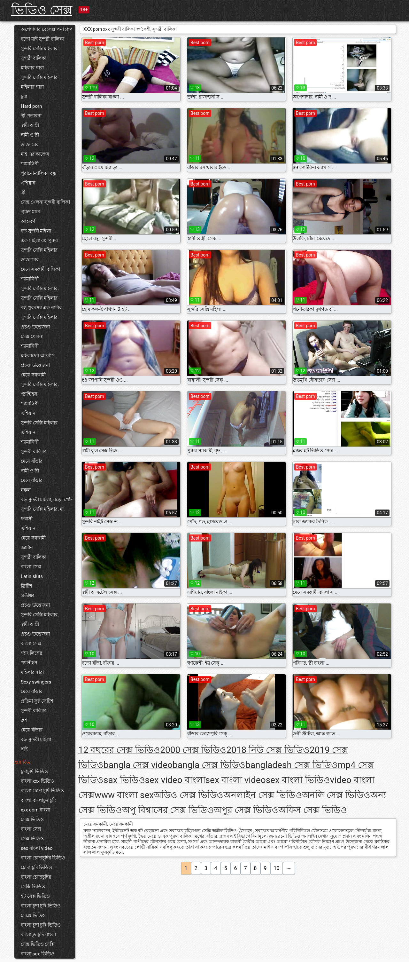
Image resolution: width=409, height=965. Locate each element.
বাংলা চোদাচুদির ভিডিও (43, 858)
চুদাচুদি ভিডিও (34, 771)
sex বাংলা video (36, 848)
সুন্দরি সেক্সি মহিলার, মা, (43, 509)
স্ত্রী (23, 192)
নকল (26, 490)
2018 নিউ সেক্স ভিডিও (268, 750)
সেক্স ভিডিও (32, 819)
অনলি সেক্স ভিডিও (336, 795)
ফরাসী (27, 519)
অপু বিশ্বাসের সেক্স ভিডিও (168, 810)
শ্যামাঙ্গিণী (30, 164)
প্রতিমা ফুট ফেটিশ (37, 701)
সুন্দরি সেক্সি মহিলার (39, 48)
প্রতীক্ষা (27, 595)
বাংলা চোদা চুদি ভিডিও (42, 791)
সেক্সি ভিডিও (33, 887)
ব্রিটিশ (26, 586)
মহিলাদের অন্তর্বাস (38, 356)
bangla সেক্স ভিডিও (209, 765)
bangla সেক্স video (138, 765)
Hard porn (31, 106)
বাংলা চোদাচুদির (36, 877)
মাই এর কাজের (35, 154)
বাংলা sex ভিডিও (37, 954)
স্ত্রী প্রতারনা (31, 116)
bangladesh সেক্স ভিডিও (291, 765)
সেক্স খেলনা (32, 336)
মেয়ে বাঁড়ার (31, 461)
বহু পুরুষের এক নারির (41, 308)
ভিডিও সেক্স (41, 10)
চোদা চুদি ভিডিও (36, 867)
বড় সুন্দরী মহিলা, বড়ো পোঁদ (47, 499)
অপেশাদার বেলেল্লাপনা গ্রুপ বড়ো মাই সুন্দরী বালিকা (47, 34)
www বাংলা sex (124, 795)
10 (277, 868)
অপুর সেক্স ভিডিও (246, 810)
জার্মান (27, 547)
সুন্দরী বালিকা (33, 58)
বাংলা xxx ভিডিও (37, 781)
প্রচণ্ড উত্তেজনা (35, 327)
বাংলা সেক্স (31, 567)
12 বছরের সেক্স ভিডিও (119, 750)
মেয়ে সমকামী (33, 375)
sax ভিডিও (124, 780)
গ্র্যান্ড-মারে (30, 212)
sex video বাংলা (175, 780)
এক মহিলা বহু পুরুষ (39, 240)
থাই (24, 749)
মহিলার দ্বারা (32, 68)
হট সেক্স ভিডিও (35, 896)
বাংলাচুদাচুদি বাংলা (38, 934)
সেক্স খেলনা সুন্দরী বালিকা (45, 202)
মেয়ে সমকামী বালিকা (40, 269)
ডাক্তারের (30, 144)
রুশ (24, 720)
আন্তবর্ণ (28, 221)
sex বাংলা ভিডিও (298, 780)
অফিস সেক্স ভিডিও (312, 810)
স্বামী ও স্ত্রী (30, 125)
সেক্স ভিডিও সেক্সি (38, 944)
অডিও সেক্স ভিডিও (188, 795)
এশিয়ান (28, 183)
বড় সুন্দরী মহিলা (36, 231)
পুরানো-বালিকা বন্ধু (38, 173)
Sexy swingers (36, 682)
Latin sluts (32, 576)
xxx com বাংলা (35, 810)
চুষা (24, 96)
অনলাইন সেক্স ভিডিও (262, 795)
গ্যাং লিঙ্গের (31, 653)
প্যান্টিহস (29, 394)
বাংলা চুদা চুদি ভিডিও (41, 906)
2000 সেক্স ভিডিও (193, 750)
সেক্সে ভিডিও (33, 915)
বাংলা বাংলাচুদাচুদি (38, 800)
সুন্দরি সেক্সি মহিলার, (39, 288)
